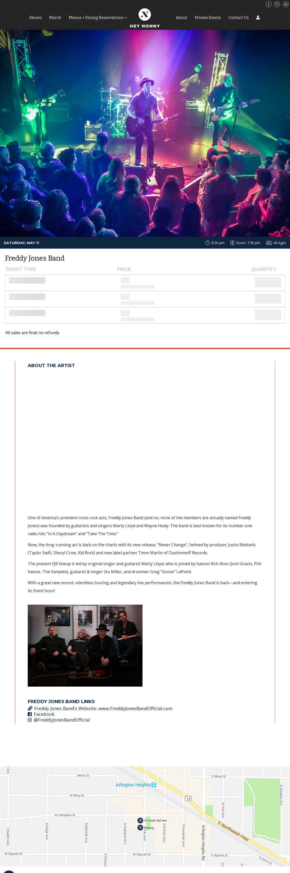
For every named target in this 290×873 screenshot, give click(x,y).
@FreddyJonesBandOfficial (59, 720)
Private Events (208, 17)
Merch (55, 17)
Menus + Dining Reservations (96, 17)
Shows (36, 17)
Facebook (41, 714)
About (181, 17)
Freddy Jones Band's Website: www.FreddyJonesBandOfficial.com (100, 708)
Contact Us (238, 17)
